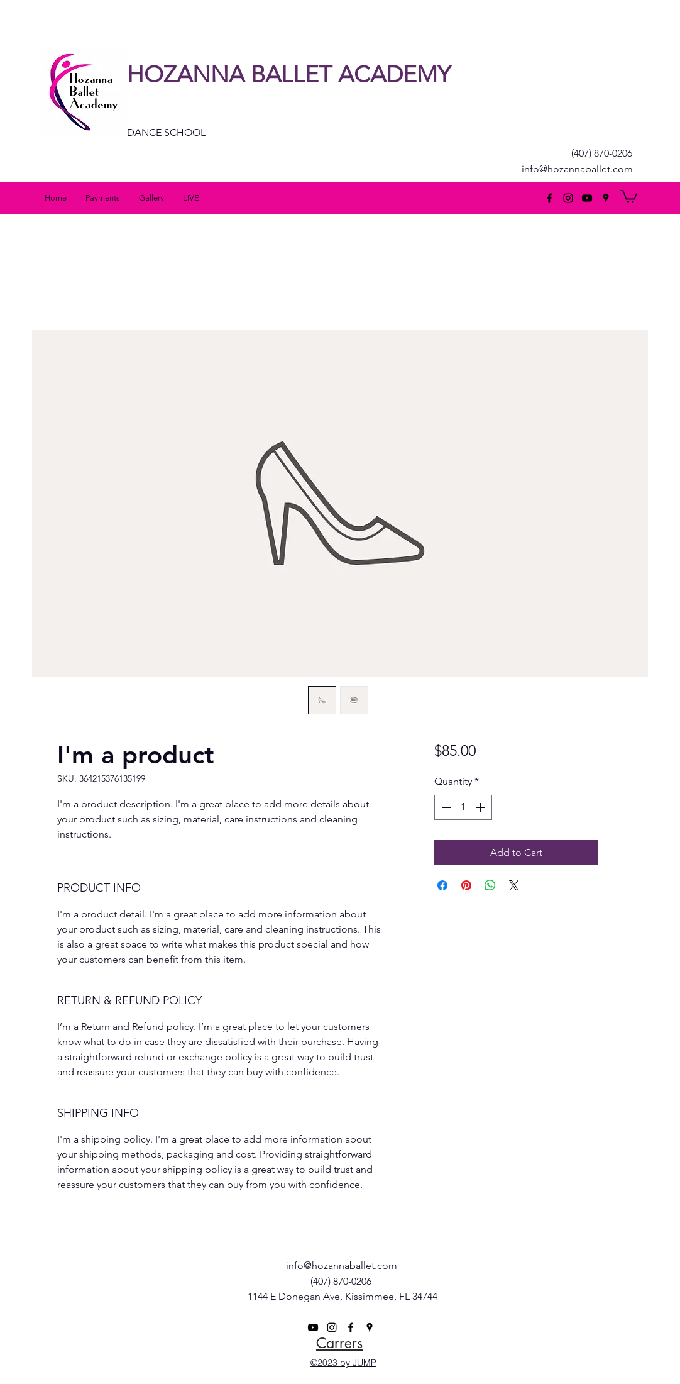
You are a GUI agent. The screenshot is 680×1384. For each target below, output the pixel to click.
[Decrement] (445, 807)
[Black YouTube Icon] (587, 198)
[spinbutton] (463, 807)
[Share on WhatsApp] (490, 885)
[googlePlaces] (606, 198)
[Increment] (481, 807)
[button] (628, 196)
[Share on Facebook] (442, 885)
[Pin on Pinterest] (466, 885)
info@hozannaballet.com (577, 169)
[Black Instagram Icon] (568, 198)
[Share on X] (514, 885)
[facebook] (549, 198)
